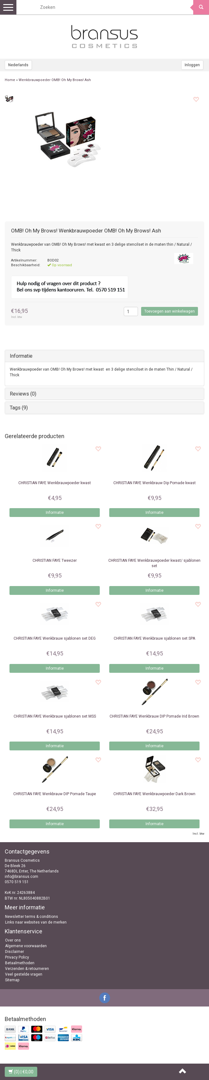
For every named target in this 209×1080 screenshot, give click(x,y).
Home (10, 80)
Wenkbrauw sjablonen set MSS (55, 716)
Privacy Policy (17, 957)
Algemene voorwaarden (26, 946)
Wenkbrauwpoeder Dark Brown (154, 794)
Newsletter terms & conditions (31, 916)
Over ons (13, 940)
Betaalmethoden (19, 963)
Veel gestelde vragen (23, 974)
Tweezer (55, 560)
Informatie (21, 356)
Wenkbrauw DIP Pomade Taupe (54, 794)
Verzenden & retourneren (27, 968)
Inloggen (192, 65)
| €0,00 (21, 1071)
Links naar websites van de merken (36, 922)
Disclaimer (14, 951)
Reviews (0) (23, 394)
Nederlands (18, 65)
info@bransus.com (21, 876)
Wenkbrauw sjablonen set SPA (154, 638)
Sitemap (12, 980)
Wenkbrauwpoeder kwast (54, 483)
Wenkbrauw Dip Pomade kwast (154, 483)
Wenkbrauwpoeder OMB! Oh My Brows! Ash (55, 80)
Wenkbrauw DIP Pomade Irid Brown (154, 716)
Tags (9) (19, 408)
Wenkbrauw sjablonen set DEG (55, 638)
